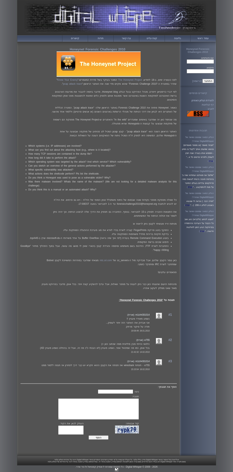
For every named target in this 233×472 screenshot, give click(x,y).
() (211, 161)
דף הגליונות (208, 104)
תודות (100, 38)
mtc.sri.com (106, 260)
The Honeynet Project (130, 80)
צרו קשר (126, 38)
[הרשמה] (197, 81)
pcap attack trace (72, 83)
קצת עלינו (152, 38)
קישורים (75, 38)
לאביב (211, 109)
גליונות (177, 38)
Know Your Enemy (67, 80)
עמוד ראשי (203, 38)
